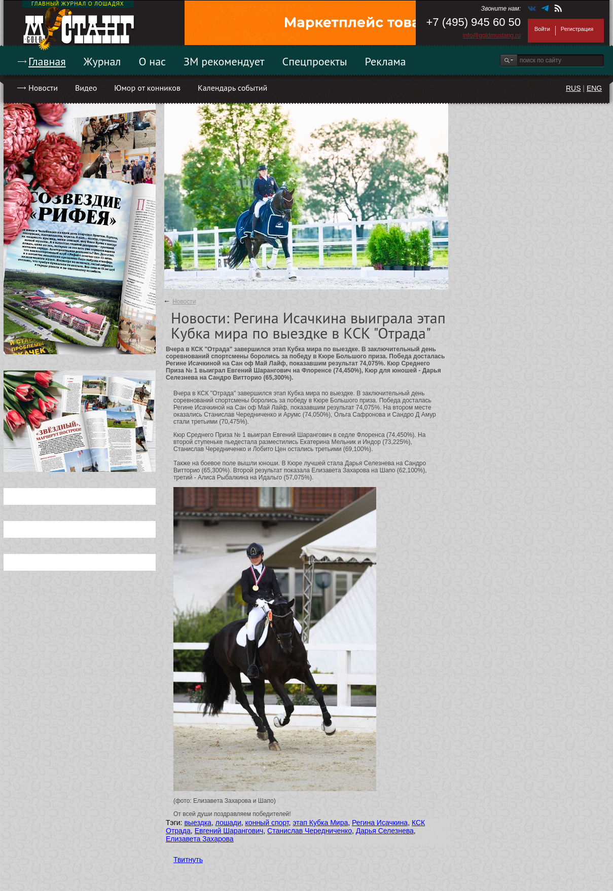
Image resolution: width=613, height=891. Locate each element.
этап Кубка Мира (320, 823)
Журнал (102, 61)
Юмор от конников (147, 88)
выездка (197, 823)
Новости (43, 88)
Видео (86, 88)
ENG (594, 88)
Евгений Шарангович (229, 831)
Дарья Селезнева (385, 831)
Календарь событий (232, 88)
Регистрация (577, 29)
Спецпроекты (314, 61)
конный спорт (267, 823)
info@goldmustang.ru (492, 35)
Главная (47, 61)
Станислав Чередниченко (309, 831)
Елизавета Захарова (200, 839)
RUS (573, 88)
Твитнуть (188, 860)
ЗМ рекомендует (224, 61)
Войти (542, 29)
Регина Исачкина (380, 823)
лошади (228, 823)
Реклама (385, 61)
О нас (152, 61)
